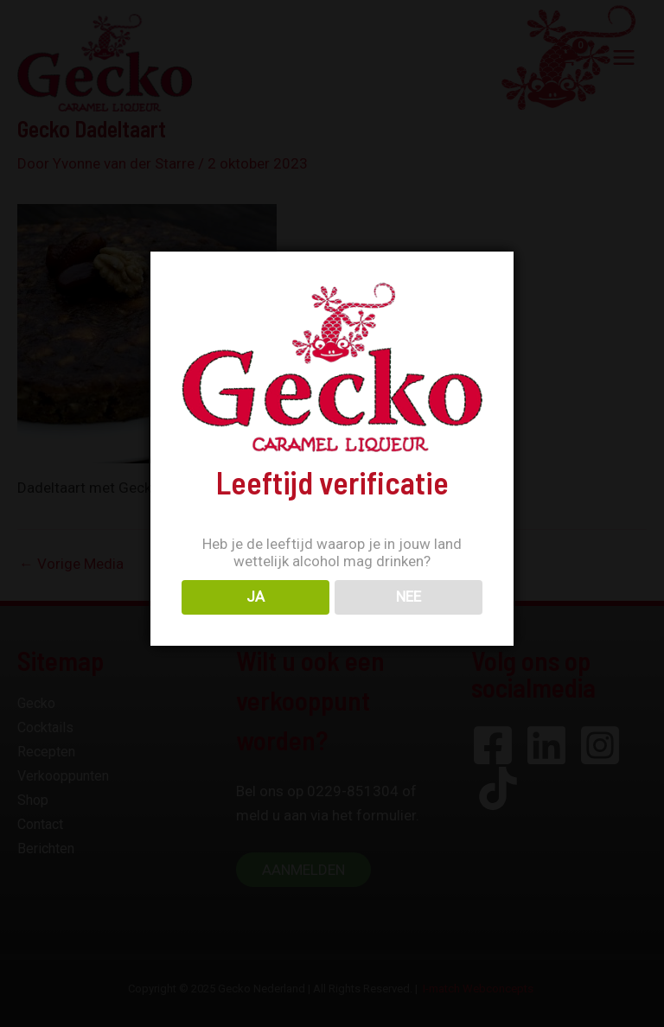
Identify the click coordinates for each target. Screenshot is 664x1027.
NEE (408, 596)
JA (255, 596)
